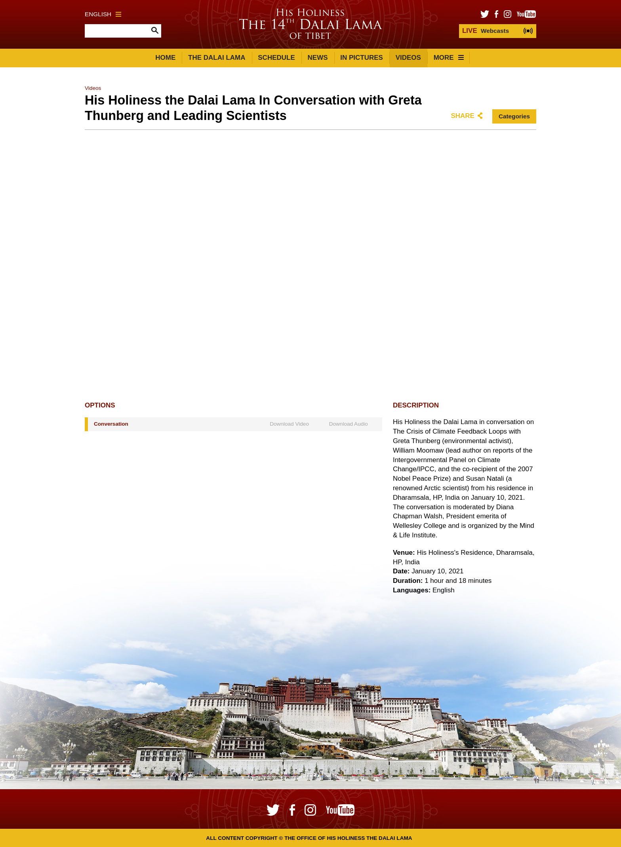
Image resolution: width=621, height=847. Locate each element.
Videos (408, 57)
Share (462, 116)
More (449, 57)
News (318, 57)
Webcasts (485, 30)
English (103, 14)
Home (165, 57)
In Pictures (361, 57)
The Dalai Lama (216, 57)
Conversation (111, 424)
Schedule (276, 57)
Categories (514, 116)
